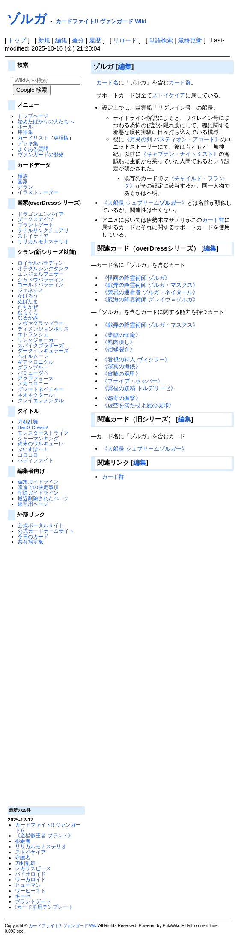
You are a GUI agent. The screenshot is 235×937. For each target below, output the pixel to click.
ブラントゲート (36, 224)
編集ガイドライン (38, 481)
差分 (78, 40)
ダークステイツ (36, 219)
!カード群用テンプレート (44, 907)
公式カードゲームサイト (46, 531)
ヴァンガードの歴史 (41, 154)
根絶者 (22, 841)
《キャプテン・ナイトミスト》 (180, 154)
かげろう (28, 295)
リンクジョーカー (38, 340)
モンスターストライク (43, 433)
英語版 (61, 137)
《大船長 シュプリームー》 (144, 203)
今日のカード (33, 536)
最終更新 (190, 40)
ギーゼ (22, 896)
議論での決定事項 (38, 487)
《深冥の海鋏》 (121, 366)
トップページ (33, 116)
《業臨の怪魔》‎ (121, 335)
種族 (23, 176)
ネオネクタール (36, 394)
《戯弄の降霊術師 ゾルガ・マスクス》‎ (150, 285)
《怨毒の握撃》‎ (121, 398)
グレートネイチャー (41, 389)
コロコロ (28, 454)
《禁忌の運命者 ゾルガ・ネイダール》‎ (150, 292)
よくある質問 (33, 149)
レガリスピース (33, 868)
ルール (25, 126)
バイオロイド (30, 874)
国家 (23, 181)
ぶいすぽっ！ (33, 449)
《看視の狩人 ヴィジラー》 (136, 359)
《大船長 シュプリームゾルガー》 (144, 448)
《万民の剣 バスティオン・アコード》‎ (172, 139)
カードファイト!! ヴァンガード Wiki (101, 21)
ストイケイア (33, 236)
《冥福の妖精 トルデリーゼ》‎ (139, 388)
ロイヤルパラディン (41, 263)
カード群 (180, 82)
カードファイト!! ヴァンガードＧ (48, 827)
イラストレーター (38, 192)
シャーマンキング (38, 438)
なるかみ (28, 317)
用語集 (25, 132)
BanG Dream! (33, 427)
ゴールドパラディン (41, 284)
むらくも (28, 312)
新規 (44, 40)
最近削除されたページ (43, 498)
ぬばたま (28, 301)
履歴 (95, 40)
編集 (61, 40)
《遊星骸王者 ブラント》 (44, 835)
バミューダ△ (33, 373)
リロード (125, 40)
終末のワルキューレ (41, 443)
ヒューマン (28, 885)
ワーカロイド (30, 879)
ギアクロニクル (36, 361)
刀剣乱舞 (28, 421)
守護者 (22, 857)
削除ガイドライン (38, 492)
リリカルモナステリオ (43, 241)
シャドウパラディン (41, 279)
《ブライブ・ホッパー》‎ (132, 381)
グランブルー (33, 367)
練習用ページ (33, 504)
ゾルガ (27, 19)
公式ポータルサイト (41, 525)
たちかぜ (28, 307)
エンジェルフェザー (41, 274)
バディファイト (36, 460)
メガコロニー (33, 383)
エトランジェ (33, 334)
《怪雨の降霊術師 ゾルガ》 (136, 278)
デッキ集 (28, 143)
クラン (25, 187)
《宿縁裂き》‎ (118, 349)
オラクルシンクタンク (43, 268)
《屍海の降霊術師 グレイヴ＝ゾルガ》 (150, 299)
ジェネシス (30, 290)
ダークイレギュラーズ (43, 350)
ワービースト (30, 890)
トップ (17, 40)
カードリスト (33, 137)
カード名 (107, 82)
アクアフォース (36, 378)
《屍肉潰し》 (118, 342)
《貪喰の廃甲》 (121, 373)
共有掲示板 (30, 541)
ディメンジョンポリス (43, 328)
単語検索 (161, 40)
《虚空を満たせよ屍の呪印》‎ (138, 405)
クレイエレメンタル (41, 400)
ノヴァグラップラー (41, 323)
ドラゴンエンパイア (41, 214)
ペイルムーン (33, 356)
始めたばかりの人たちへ (46, 121)
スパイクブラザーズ (41, 345)
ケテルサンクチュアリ (43, 230)
